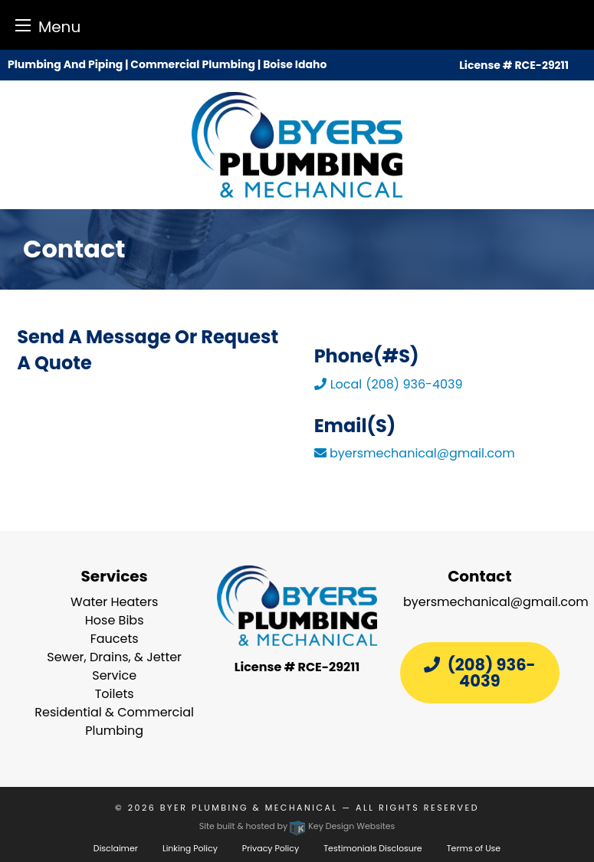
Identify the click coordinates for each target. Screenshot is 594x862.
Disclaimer (116, 848)
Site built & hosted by (297, 826)
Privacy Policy (270, 848)
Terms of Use (473, 848)
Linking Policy (190, 848)
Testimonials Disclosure (372, 848)
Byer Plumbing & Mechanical (249, 807)
